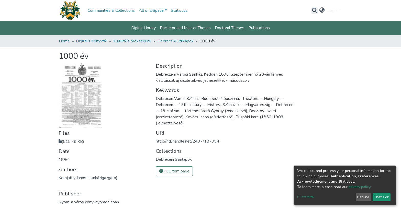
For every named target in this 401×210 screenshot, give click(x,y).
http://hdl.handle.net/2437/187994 (187, 141)
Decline (363, 197)
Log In (332, 10)
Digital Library (143, 28)
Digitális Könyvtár (91, 41)
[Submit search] (314, 10)
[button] (322, 10)
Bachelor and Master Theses (185, 28)
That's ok (381, 197)
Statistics (179, 10)
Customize (305, 197)
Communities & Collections (111, 10)
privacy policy (359, 186)
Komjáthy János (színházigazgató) (88, 178)
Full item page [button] (174, 171)
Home (64, 41)
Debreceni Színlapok (176, 41)
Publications (259, 28)
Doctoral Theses (229, 28)
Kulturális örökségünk (132, 41)
